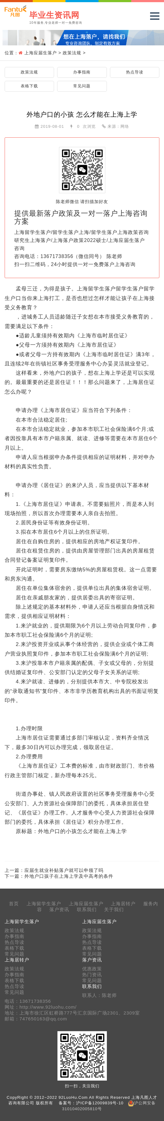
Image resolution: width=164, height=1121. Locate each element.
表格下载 (29, 86)
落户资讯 (59, 909)
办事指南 (81, 72)
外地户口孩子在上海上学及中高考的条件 (68, 876)
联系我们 (87, 909)
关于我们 (114, 909)
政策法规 (72, 52)
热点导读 (134, 72)
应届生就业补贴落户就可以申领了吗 (63, 870)
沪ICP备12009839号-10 (100, 1103)
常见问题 (81, 86)
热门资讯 (92, 974)
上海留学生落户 (44, 903)
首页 (14, 903)
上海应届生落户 (40, 52)
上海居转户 (123, 903)
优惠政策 (92, 968)
